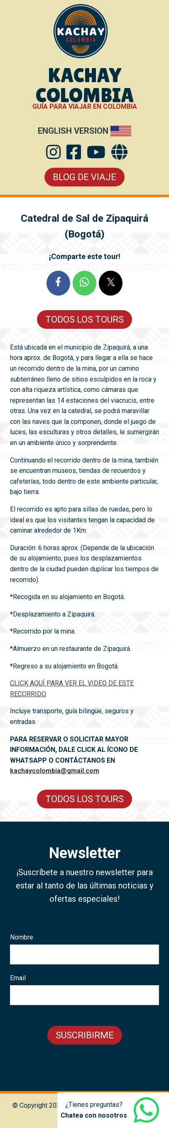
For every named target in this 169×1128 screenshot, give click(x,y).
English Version (73, 131)
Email (18, 978)
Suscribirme (85, 1035)
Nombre (21, 937)
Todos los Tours (84, 319)
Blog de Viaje (84, 177)
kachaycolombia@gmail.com (54, 771)
